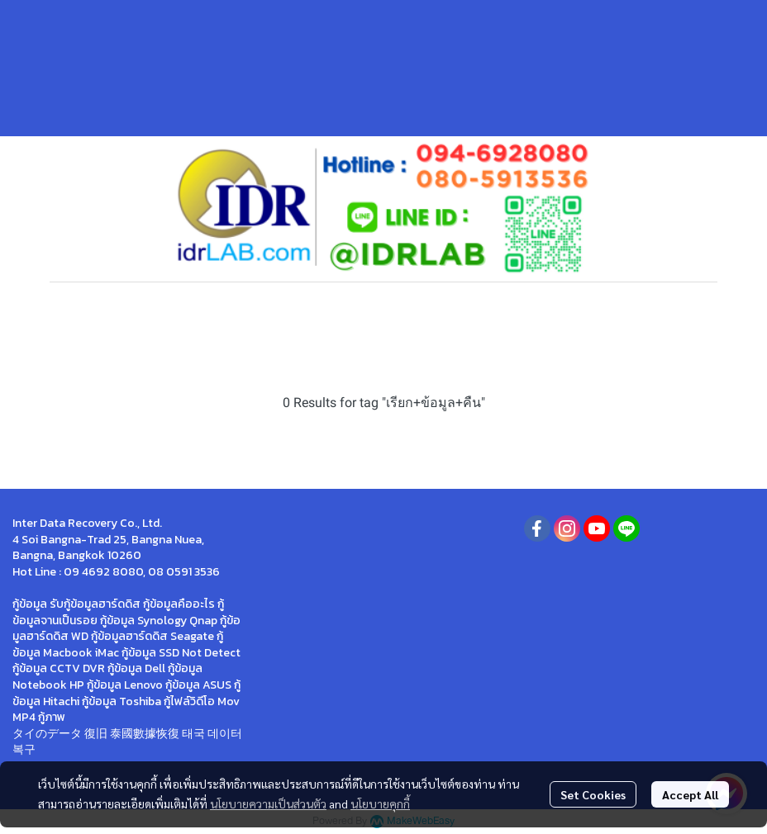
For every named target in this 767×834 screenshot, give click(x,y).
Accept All (690, 794)
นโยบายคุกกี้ (380, 803)
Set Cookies (593, 794)
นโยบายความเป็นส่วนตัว (268, 803)
